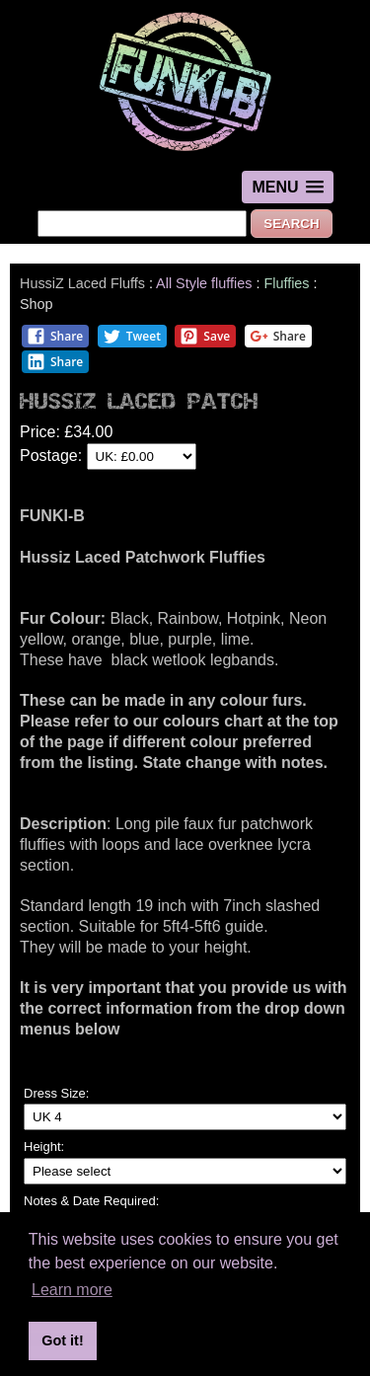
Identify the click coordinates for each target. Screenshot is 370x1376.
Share (55, 336)
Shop (36, 304)
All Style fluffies (204, 283)
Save (205, 336)
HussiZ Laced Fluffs (82, 283)
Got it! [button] (62, 1340)
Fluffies (288, 283)
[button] (287, 187)
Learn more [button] (72, 1289)
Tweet (132, 336)
